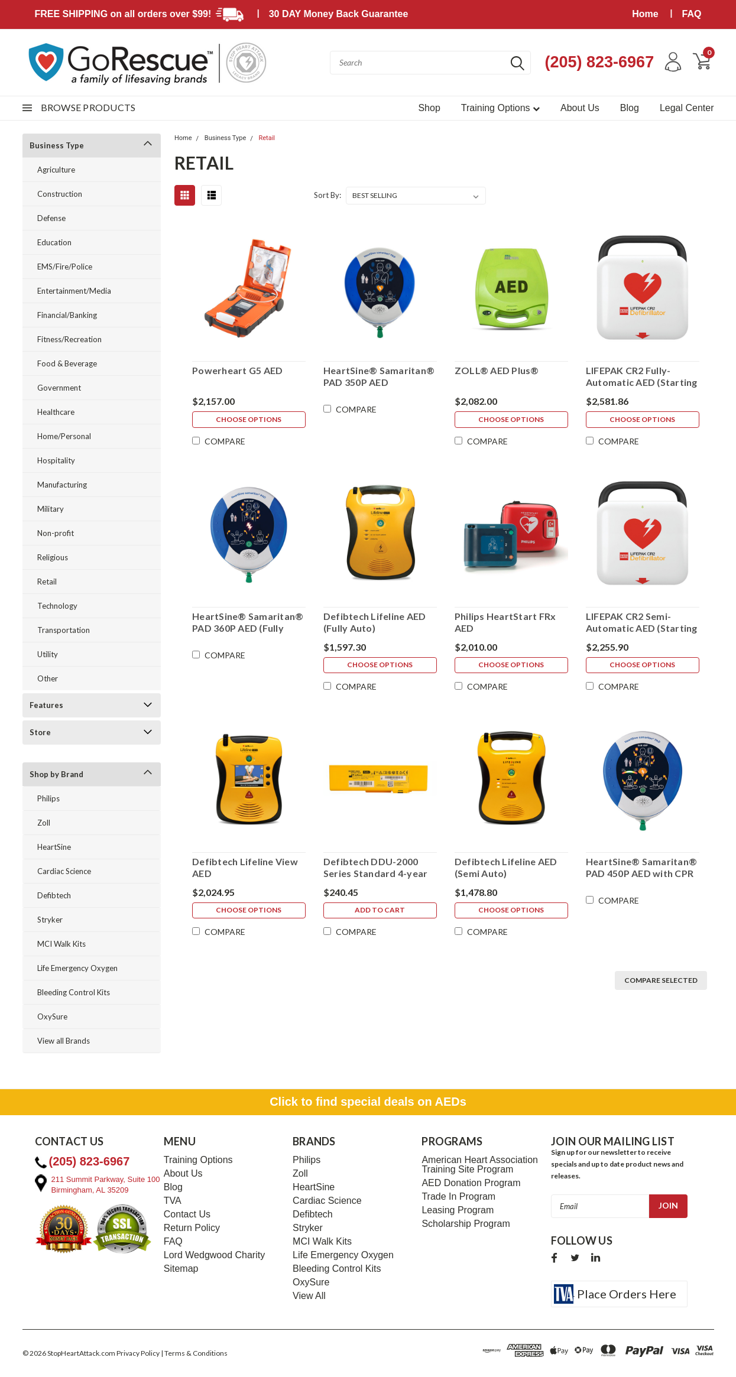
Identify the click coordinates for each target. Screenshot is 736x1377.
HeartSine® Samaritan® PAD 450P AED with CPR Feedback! (641, 867)
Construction (59, 194)
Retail (47, 581)
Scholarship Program (466, 1224)
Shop (429, 108)
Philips (48, 798)
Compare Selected (661, 980)
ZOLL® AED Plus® (496, 370)
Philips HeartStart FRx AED (505, 622)
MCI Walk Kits (61, 944)
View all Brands (63, 1040)
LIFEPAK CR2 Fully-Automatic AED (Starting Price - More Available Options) (642, 376)
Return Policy (192, 1228)
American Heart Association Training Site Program (480, 1164)
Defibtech (54, 895)
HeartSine (54, 847)
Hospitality (56, 460)
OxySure (52, 1016)
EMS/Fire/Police (64, 266)
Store (40, 732)
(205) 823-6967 (597, 62)
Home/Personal (64, 436)
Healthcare (55, 412)
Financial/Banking (67, 315)
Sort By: (327, 195)
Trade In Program (458, 1196)
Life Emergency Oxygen (77, 968)
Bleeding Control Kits (73, 992)
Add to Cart (380, 911)
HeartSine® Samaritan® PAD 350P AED (378, 376)
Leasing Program (458, 1210)
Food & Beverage (67, 363)
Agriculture (56, 169)
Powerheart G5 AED (237, 370)
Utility (47, 654)
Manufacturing (62, 484)
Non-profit (55, 533)
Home (645, 14)
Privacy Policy (138, 1353)
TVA (172, 1201)
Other (47, 678)
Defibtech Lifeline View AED (244, 867)
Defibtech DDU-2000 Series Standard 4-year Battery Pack (375, 867)
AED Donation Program (471, 1183)
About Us (579, 108)
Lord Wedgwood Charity (214, 1255)
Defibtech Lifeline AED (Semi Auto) (505, 867)
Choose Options (248, 420)
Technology (57, 605)
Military (50, 509)
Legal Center (687, 108)
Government (59, 387)
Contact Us (187, 1214)
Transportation (63, 630)
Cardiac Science (64, 871)
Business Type (57, 145)
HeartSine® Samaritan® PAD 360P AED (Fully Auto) (247, 622)
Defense (51, 218)
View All (309, 1296)
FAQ (692, 14)
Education (54, 242)
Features (46, 705)
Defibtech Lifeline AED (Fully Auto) (374, 622)
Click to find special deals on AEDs (368, 1102)
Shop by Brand (56, 774)
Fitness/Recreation (69, 339)
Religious (52, 557)
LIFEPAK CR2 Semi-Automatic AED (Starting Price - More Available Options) (642, 622)
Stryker (50, 919)
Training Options (500, 108)
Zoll (43, 822)
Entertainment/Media (74, 290)
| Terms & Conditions (194, 1353)
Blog (629, 108)
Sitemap (181, 1269)
